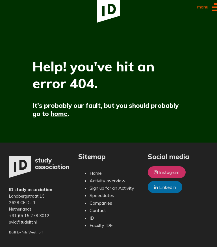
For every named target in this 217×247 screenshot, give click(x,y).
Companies (101, 203)
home (59, 114)
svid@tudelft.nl (23, 222)
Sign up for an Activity (112, 188)
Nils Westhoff (32, 232)
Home (96, 173)
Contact (98, 210)
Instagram (166, 172)
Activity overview (107, 180)
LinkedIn (165, 187)
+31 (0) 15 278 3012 (29, 215)
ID (92, 218)
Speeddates (102, 195)
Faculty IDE (101, 225)
